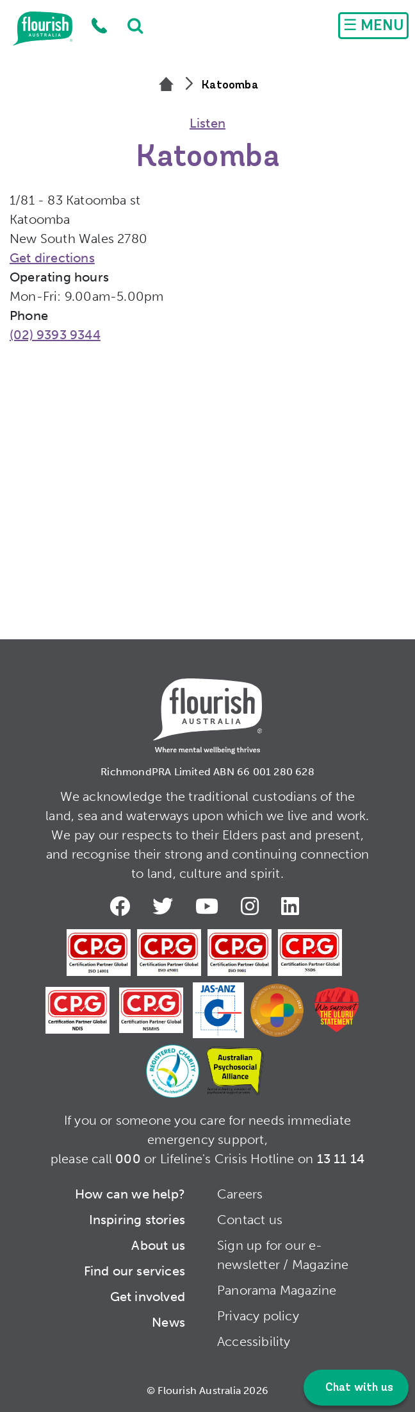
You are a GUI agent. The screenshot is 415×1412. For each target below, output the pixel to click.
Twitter (165, 906)
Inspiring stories (137, 1219)
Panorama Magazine (276, 1290)
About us (158, 1245)
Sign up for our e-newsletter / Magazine (282, 1255)
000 (128, 1158)
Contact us (249, 1219)
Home (42, 28)
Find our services (134, 1271)
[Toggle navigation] (373, 25)
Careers (240, 1194)
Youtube (209, 906)
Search (129, 25)
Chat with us (357, 1388)
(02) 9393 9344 (55, 334)
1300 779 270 (99, 25)
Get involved (147, 1296)
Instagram (252, 906)
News (168, 1322)
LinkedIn (292, 906)
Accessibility (254, 1341)
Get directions (52, 257)
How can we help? (130, 1194)
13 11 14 (341, 1158)
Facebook (122, 906)
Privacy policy (258, 1316)
